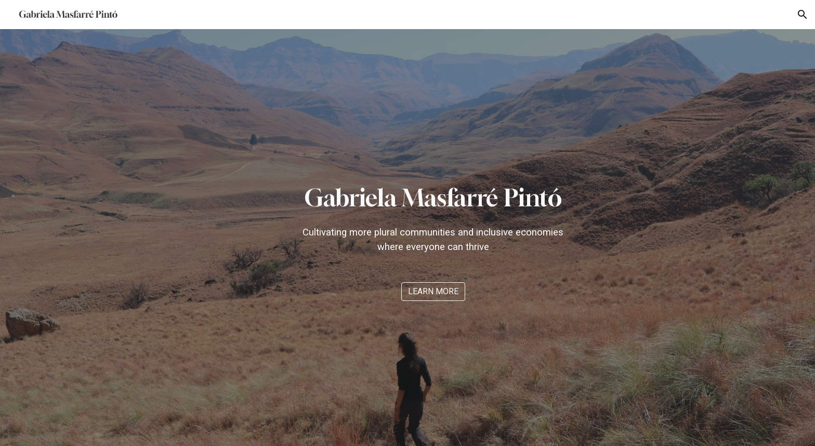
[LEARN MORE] (433, 291)
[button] (802, 14)
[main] (433, 217)
